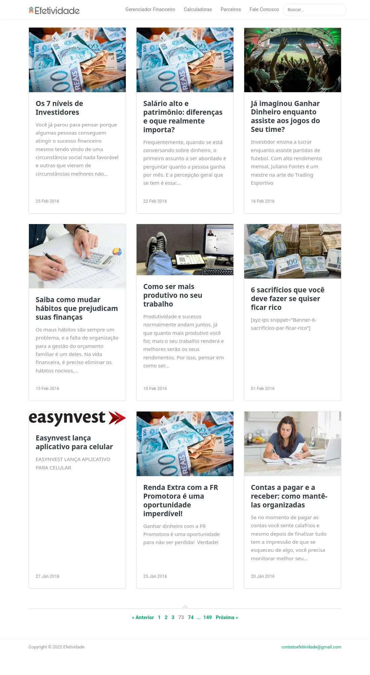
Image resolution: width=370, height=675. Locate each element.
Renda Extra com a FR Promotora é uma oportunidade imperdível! (180, 500)
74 (191, 617)
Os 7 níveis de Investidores (59, 108)
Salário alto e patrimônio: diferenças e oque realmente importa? (183, 116)
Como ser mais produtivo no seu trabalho (172, 295)
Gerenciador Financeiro (150, 9)
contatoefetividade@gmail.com (311, 646)
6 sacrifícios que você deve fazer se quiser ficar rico (288, 298)
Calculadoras (198, 9)
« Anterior (143, 617)
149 (207, 617)
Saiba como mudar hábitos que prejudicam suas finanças (77, 308)
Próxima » (227, 617)
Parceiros (231, 9)
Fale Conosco (264, 9)
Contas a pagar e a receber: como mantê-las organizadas (289, 496)
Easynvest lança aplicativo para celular (74, 442)
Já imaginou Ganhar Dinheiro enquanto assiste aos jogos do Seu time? (285, 116)
